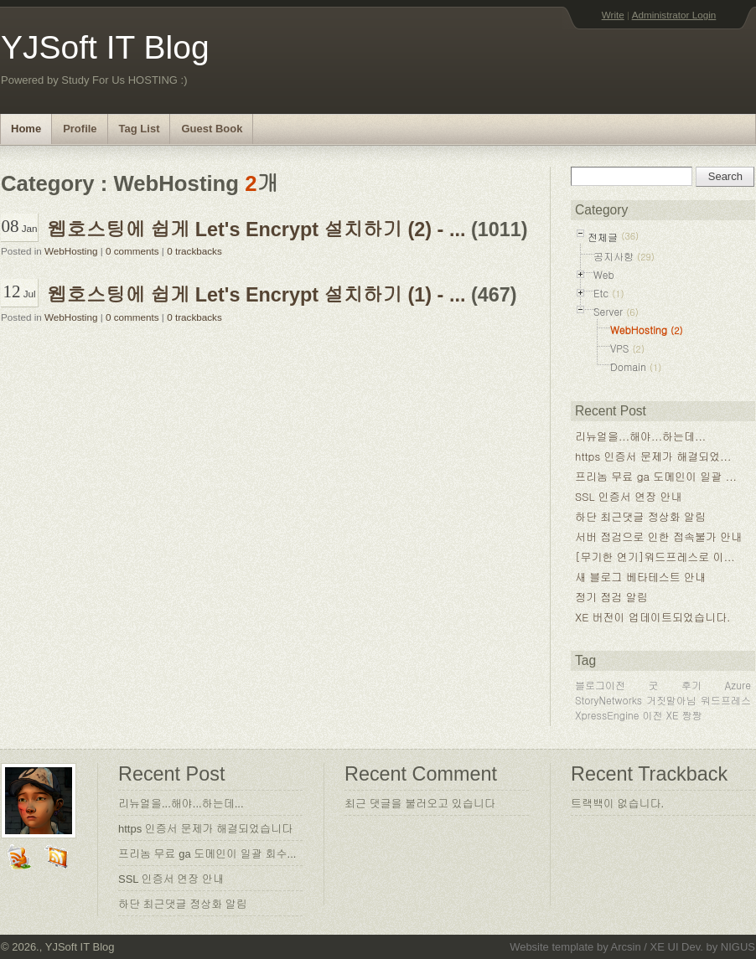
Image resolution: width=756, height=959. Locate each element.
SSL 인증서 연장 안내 (628, 496)
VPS (619, 348)
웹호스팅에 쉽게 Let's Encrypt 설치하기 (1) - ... (256, 295)
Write (613, 14)
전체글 (603, 236)
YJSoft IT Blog (105, 47)
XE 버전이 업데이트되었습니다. (652, 617)
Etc (600, 293)
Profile (79, 128)
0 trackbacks (194, 250)
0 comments (132, 250)
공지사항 (613, 256)
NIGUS (738, 947)
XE (672, 715)
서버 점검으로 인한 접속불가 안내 (658, 536)
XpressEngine (607, 715)
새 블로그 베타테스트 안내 (640, 577)
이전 (653, 715)
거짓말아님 (671, 700)
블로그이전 (600, 685)
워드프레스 (726, 700)
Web (603, 274)
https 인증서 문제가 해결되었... (653, 456)
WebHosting (70, 250)
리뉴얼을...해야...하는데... (640, 436)
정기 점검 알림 (611, 597)
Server (608, 311)
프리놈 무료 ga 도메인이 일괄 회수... (207, 854)
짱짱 (692, 715)
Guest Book (211, 128)
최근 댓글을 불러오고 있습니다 (419, 803)
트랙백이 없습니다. (617, 803)
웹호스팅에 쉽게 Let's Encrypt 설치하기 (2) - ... (256, 229)
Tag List (139, 128)
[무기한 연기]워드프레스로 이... (655, 557)
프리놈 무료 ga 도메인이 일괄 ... (656, 476)
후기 (691, 685)
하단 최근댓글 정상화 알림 (640, 516)
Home (26, 128)
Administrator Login (674, 14)
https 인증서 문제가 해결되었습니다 (205, 828)
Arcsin (626, 947)
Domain (628, 366)
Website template (551, 947)
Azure (738, 685)
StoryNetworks (608, 700)
